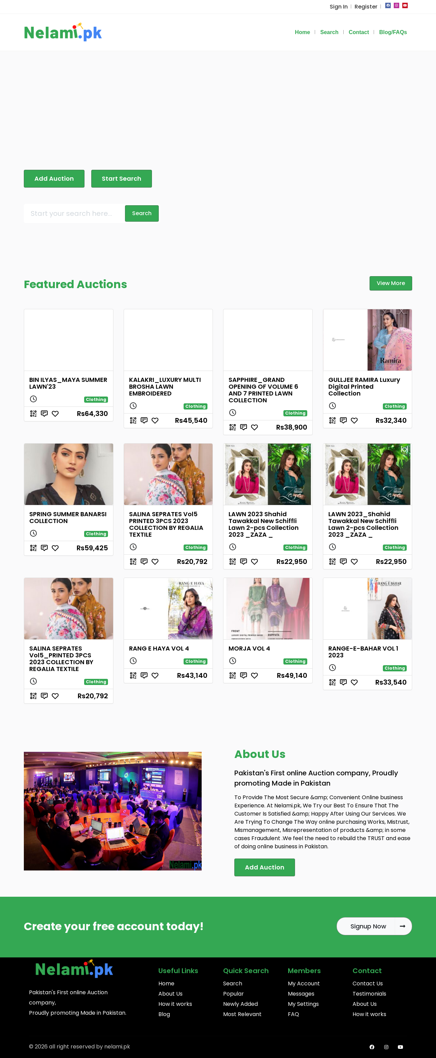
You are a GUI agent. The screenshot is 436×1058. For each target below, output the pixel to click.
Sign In (339, 7)
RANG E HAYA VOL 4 (159, 648)
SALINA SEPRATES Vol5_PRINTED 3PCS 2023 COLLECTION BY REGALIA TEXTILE (61, 658)
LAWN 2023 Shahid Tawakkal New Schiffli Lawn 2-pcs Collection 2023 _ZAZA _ (264, 524)
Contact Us (368, 983)
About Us (170, 994)
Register (366, 7)
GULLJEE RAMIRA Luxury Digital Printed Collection (364, 386)
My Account (304, 983)
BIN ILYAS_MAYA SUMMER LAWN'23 (68, 383)
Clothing (96, 399)
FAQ (293, 1014)
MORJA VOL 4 (249, 648)
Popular (233, 994)
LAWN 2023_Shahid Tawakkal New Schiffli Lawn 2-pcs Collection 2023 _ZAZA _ (363, 524)
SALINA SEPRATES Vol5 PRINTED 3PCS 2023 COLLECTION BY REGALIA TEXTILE (166, 524)
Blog (164, 1014)
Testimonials (369, 994)
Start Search (121, 178)
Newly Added (240, 1004)
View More (391, 283)
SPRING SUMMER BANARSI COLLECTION (68, 517)
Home (166, 983)
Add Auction (54, 178)
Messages (301, 994)
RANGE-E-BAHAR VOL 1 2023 (363, 651)
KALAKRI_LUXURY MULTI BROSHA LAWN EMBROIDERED (165, 386)
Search (232, 983)
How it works (175, 1004)
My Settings (303, 1004)
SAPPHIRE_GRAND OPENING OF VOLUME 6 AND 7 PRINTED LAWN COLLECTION (263, 389)
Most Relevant (242, 1014)
